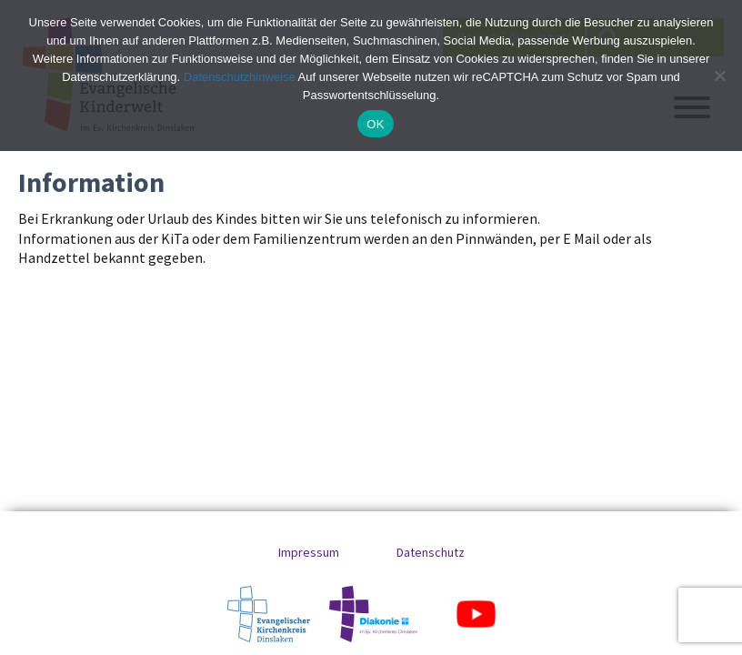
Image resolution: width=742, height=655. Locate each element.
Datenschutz (430, 552)
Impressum (308, 552)
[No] (719, 75)
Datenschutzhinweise (240, 77)
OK (375, 124)
